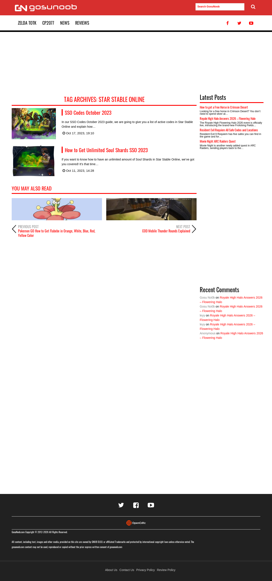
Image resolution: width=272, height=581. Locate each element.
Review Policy (166, 570)
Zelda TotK (27, 23)
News (64, 23)
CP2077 (48, 23)
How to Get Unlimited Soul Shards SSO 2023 (106, 150)
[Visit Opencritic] (136, 522)
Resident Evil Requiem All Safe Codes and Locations (229, 129)
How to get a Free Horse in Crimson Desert (224, 107)
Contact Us (126, 570)
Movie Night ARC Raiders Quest (218, 141)
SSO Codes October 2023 (88, 112)
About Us (111, 570)
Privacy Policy (145, 570)
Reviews (82, 23)
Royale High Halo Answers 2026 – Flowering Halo (227, 118)
